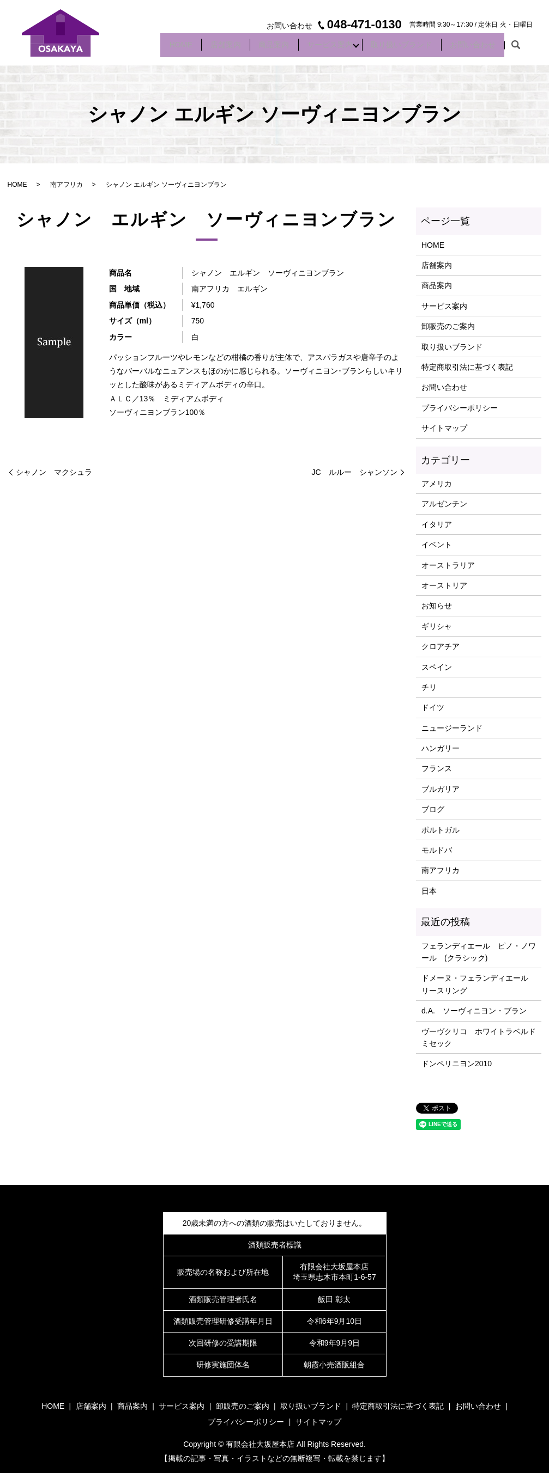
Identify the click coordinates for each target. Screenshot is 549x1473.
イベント (436, 544)
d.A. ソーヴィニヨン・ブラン (474, 1010)
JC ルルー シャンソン (354, 472)
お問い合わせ (470, 48)
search (515, 48)
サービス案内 (317, 48)
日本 (429, 891)
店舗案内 (203, 48)
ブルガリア (440, 789)
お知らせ (436, 605)
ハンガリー (440, 748)
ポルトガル (440, 830)
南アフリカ (66, 184)
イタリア (436, 524)
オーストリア (444, 585)
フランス (436, 768)
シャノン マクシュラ (54, 472)
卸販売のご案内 (448, 326)
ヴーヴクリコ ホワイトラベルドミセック (478, 1037)
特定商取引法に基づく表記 (467, 367)
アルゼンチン (444, 503)
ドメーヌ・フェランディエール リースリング (478, 984)
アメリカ (436, 483)
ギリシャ (436, 626)
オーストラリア (448, 565)
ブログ (432, 809)
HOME (153, 48)
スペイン (436, 667)
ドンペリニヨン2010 (456, 1063)
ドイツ (432, 707)
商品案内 (256, 48)
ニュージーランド (451, 728)
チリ (429, 687)
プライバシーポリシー (459, 408)
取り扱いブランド (393, 48)
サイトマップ (444, 428)
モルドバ (436, 850)
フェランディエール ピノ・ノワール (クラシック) (478, 952)
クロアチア (440, 646)
